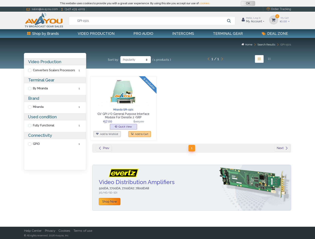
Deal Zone (275, 33)
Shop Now (109, 201)
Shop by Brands (43, 33)
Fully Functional (43, 125)
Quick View (123, 126)
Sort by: (113, 60)
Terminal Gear (228, 33)
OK (248, 3)
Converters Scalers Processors (54, 70)
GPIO (36, 143)
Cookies (64, 231)
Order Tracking (279, 9)
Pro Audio (143, 33)
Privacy (50, 231)
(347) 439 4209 (72, 9)
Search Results (266, 44)
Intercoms (183, 33)
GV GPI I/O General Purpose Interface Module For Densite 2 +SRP (123, 115)
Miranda (38, 106)
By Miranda (40, 88)
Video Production (96, 33)
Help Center (33, 231)
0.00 (284, 19)
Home (246, 44)
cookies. (204, 3)
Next (282, 148)
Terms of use (83, 231)
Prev (103, 148)
